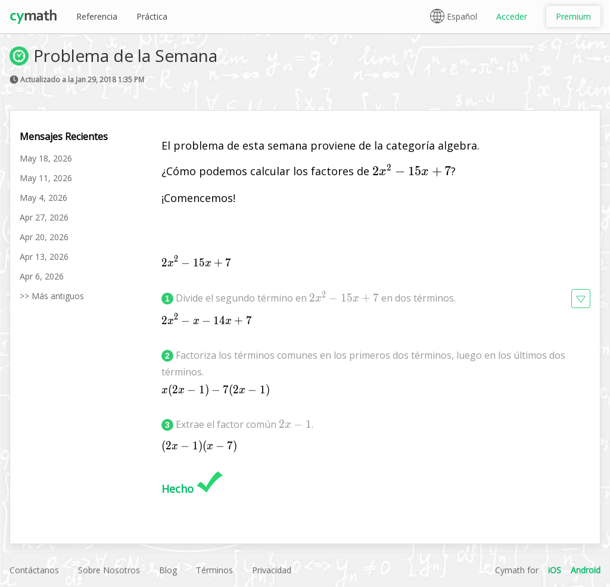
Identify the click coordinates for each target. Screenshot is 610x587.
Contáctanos (34, 570)
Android (585, 570)
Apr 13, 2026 (44, 256)
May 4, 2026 (43, 197)
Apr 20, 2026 (44, 237)
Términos (214, 570)
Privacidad (271, 570)
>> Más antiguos (52, 296)
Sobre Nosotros (109, 570)
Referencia (96, 16)
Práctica (151, 16)
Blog (168, 570)
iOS (554, 570)
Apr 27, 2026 (44, 217)
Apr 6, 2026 (42, 276)
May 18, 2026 (46, 158)
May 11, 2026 (46, 178)
